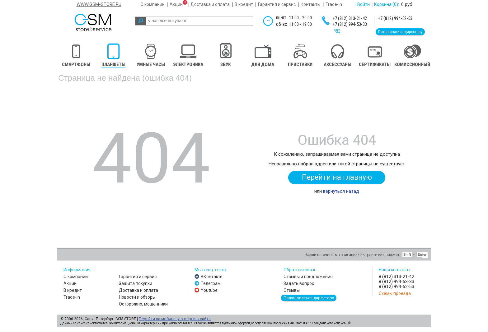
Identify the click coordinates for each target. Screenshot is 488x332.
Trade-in (334, 4)
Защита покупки (135, 283)
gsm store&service (101, 22)
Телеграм (211, 283)
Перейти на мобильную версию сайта (175, 318)
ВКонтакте (212, 276)
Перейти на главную (337, 177)
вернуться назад (341, 191)
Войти (363, 4)
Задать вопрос (299, 283)
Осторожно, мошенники (143, 303)
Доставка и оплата (210, 4)
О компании (152, 4)
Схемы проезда (395, 293)
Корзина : (386, 4)
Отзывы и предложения (308, 276)
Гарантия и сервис (277, 4)
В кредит (244, 4)
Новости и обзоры (137, 297)
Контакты (311, 4)
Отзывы (292, 290)
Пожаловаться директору (400, 31)
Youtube (209, 290)
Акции (176, 4)
